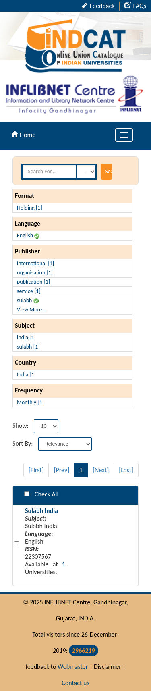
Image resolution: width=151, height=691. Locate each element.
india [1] (26, 337)
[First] (36, 470)
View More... (31, 309)
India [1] (26, 374)
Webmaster (73, 666)
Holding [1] (29, 207)
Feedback (98, 6)
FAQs (135, 6)
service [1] (29, 291)
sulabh (28, 300)
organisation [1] (35, 272)
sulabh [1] (28, 346)
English (28, 235)
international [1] (35, 263)
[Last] (126, 470)
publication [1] (33, 281)
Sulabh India (41, 511)
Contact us (75, 683)
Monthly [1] (30, 402)
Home (23, 135)
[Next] (101, 470)
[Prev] (61, 470)
